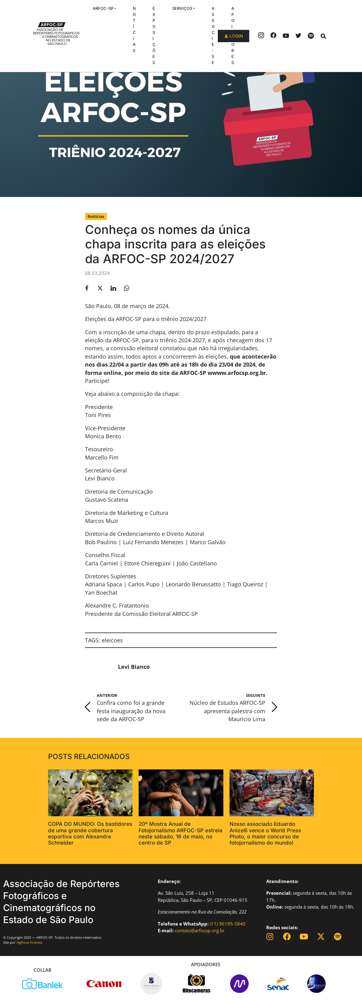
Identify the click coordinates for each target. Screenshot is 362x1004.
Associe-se (213, 35)
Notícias (134, 29)
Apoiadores (232, 35)
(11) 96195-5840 (228, 924)
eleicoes (112, 640)
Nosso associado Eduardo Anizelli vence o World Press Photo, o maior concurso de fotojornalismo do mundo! (265, 833)
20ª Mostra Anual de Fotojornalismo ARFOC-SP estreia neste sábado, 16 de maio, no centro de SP (180, 833)
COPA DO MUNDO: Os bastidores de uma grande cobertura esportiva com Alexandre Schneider (90, 833)
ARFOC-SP (103, 8)
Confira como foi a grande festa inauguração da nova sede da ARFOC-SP (131, 711)
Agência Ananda (29, 942)
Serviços (182, 8)
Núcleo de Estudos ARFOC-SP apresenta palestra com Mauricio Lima (227, 711)
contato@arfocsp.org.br (200, 930)
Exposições (154, 35)
